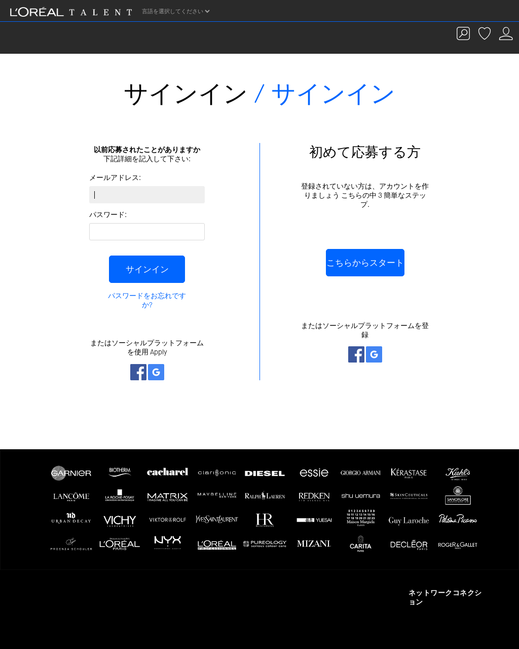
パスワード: (108, 215)
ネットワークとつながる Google (156, 372)
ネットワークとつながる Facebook (138, 372)
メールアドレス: (115, 178)
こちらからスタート (365, 263)
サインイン (147, 269)
